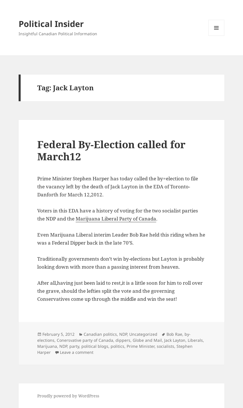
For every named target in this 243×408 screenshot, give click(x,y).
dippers (122, 340)
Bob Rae (174, 334)
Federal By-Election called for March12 (111, 150)
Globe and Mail (147, 340)
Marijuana (47, 346)
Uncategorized (143, 334)
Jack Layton (174, 340)
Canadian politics (100, 334)
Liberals (195, 340)
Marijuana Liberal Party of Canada (116, 218)
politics (117, 346)
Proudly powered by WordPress (68, 396)
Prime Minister (140, 346)
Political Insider (51, 23)
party (74, 346)
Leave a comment (76, 352)
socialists (165, 346)
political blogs (94, 346)
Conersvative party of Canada (85, 340)
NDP (123, 334)
